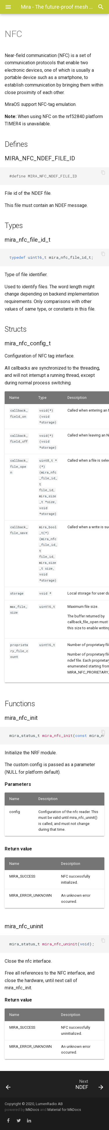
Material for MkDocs (64, 1109)
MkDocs (32, 1109)
